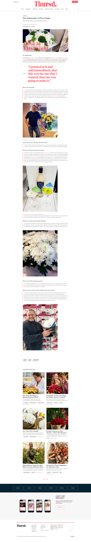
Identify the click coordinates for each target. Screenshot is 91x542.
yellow (54, 283)
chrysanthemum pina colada (36, 360)
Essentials (34, 531)
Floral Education (41, 402)
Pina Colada (35, 157)
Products (35, 9)
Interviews (57, 9)
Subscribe (58, 500)
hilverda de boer (29, 360)
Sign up (60, 507)
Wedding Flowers (49, 9)
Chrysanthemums (26, 26)
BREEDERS (62, 488)
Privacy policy (30, 536)
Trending (41, 9)
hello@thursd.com (60, 526)
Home (22, 9)
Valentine (49, 472)
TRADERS (73, 488)
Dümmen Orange (54, 57)
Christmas (56, 402)
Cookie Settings (45, 530)
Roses (48, 438)
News (62, 9)
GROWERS (51, 488)
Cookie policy (25, 536)
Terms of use (44, 536)
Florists (34, 530)
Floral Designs (55, 472)
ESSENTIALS (18, 488)
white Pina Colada (38, 283)
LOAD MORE (45, 479)
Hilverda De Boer (34, 57)
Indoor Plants (49, 402)
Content (43, 525)
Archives (32, 26)
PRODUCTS (40, 488)
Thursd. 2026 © (19, 536)
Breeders (34, 526)
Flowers (33, 472)
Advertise (43, 526)
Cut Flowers (25, 402)
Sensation (52, 157)
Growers (34, 527)
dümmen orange (24, 360)
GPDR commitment (37, 536)
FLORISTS (29, 488)
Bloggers (34, 525)
